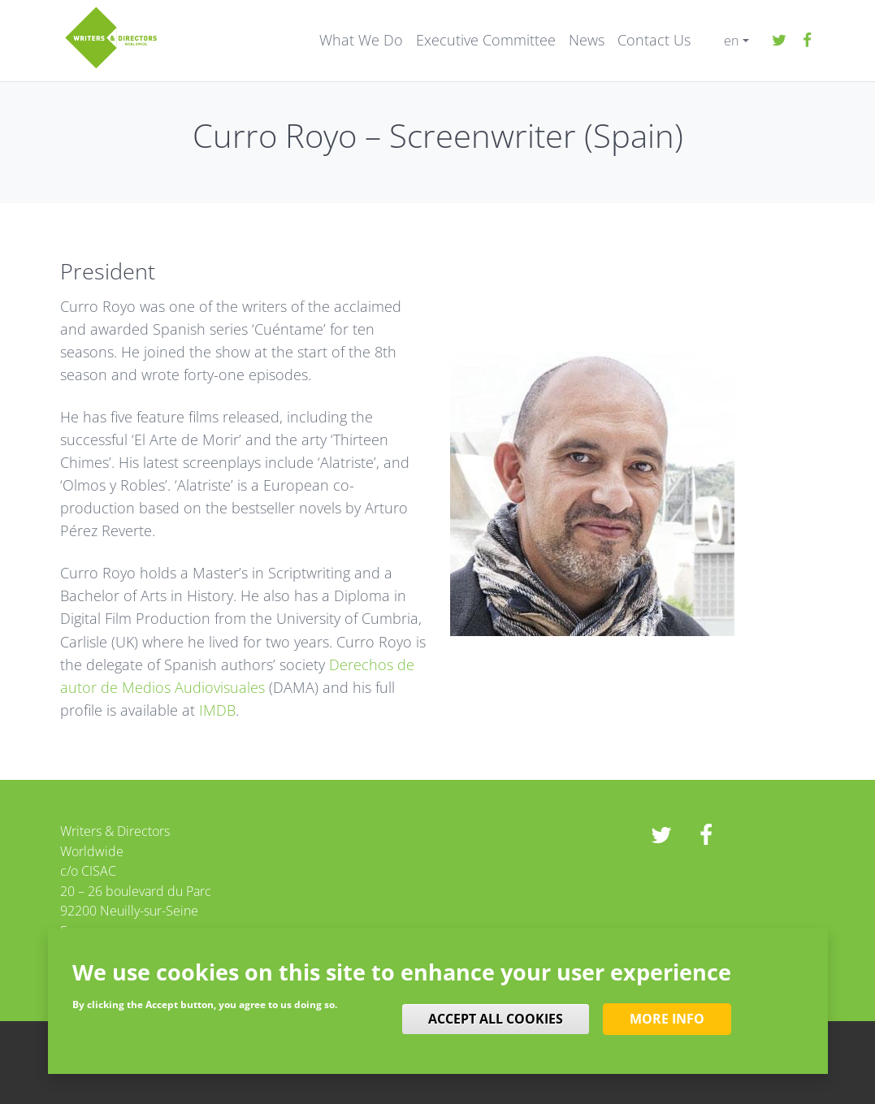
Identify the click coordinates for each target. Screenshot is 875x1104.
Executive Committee (486, 40)
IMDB (217, 710)
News (586, 40)
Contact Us (654, 40)
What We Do (361, 40)
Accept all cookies (495, 1019)
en (731, 41)
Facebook (807, 40)
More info (667, 1019)
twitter (779, 40)
